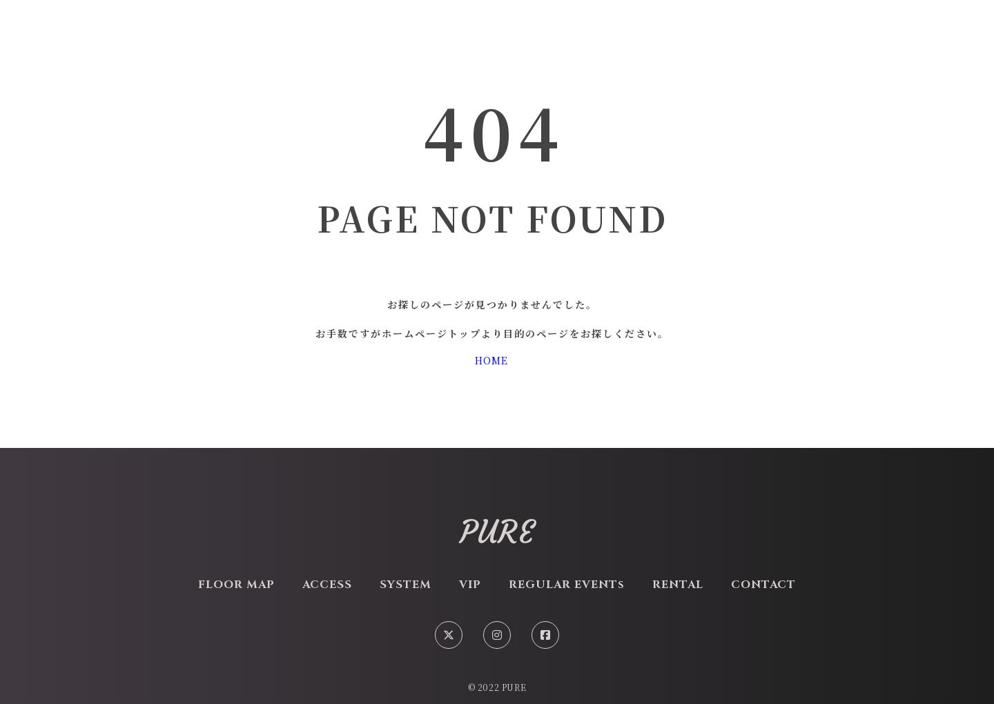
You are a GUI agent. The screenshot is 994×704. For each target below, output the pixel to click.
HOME (491, 360)
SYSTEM (405, 584)
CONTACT (763, 584)
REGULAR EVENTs (567, 584)
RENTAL (677, 584)
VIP (470, 584)
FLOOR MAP (236, 584)
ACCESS (327, 584)
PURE (497, 532)
